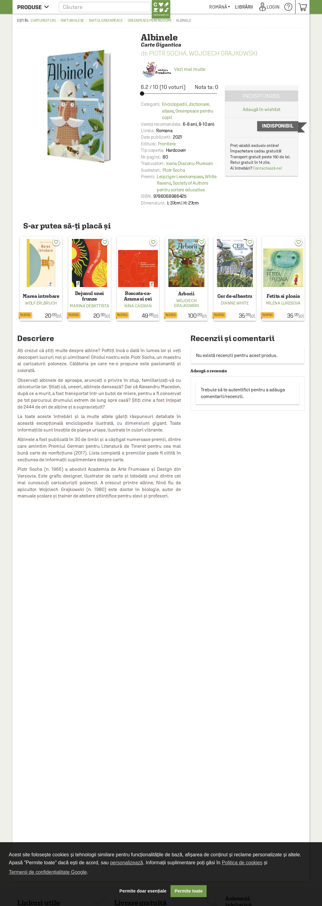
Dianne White (235, 303)
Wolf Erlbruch (41, 303)
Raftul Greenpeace (106, 20)
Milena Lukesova (283, 303)
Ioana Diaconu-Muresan (189, 163)
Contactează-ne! (267, 168)
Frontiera (167, 143)
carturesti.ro (43, 20)
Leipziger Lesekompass (180, 176)
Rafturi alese (72, 20)
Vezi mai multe (173, 69)
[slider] (179, 93)
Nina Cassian (138, 305)
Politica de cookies (242, 862)
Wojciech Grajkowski (223, 53)
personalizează (126, 862)
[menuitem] (242, 7)
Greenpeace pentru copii (149, 20)
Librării (266, 7)
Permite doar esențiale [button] (143, 891)
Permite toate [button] (189, 891)
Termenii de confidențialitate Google (48, 872)
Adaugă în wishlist (261, 109)
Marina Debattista (89, 305)
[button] (114, 7)
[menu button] (35, 7)
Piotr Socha (167, 53)
